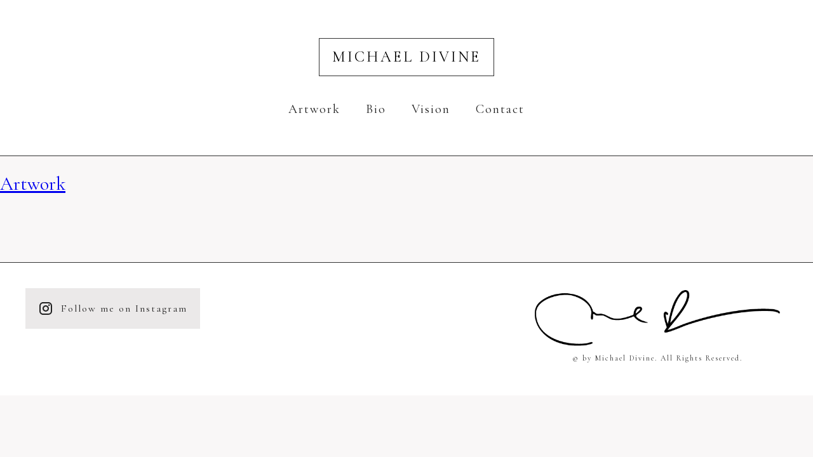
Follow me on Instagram (112, 308)
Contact (500, 109)
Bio (376, 109)
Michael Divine (406, 57)
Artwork (314, 109)
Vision (431, 109)
